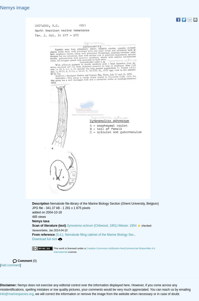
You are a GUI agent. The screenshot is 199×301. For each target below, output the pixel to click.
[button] (139, 225)
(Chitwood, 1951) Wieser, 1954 (102, 225)
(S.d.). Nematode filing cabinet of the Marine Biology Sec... (96, 234)
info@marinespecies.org (17, 294)
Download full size (47, 239)
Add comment (10, 265)
